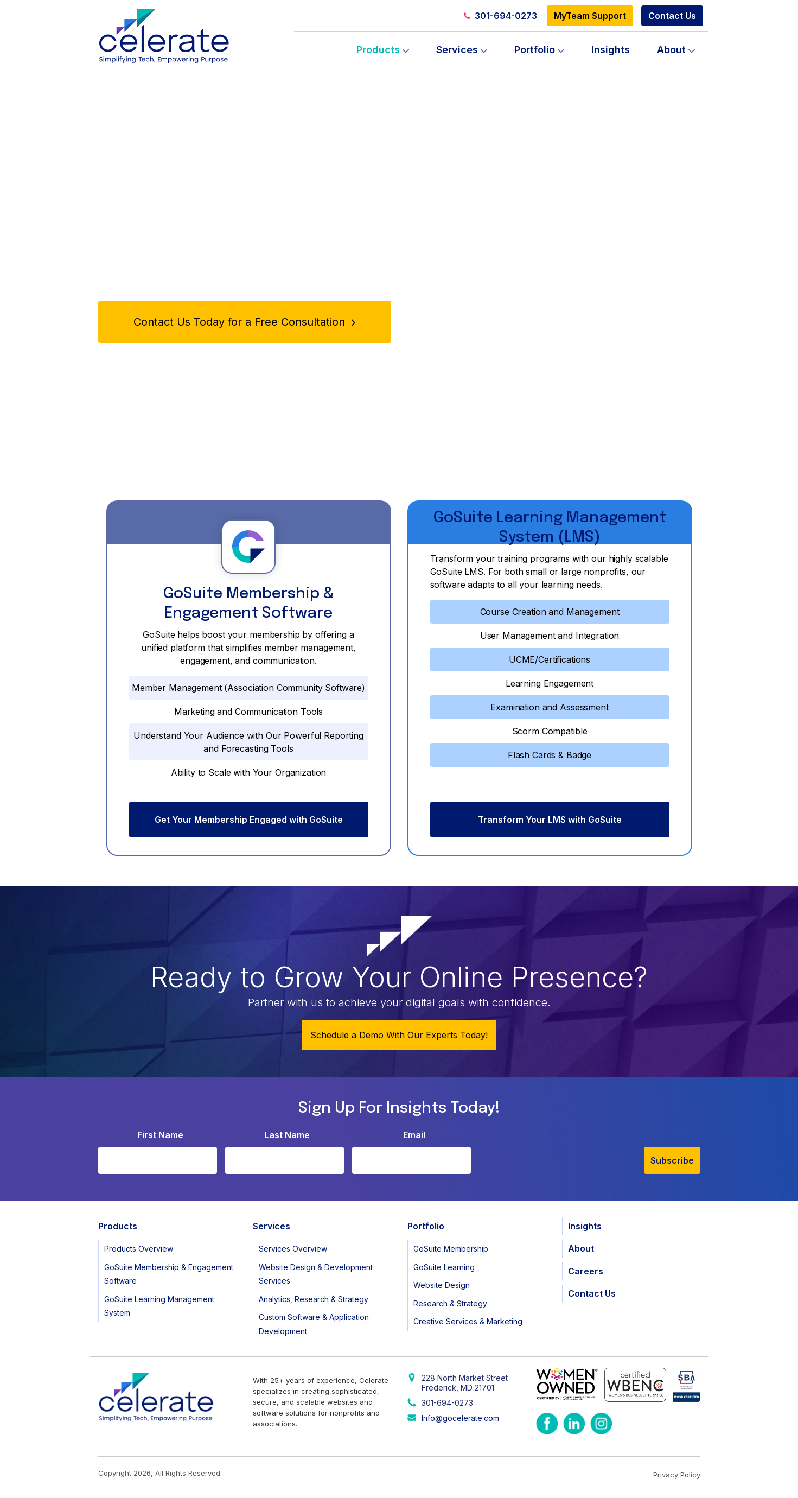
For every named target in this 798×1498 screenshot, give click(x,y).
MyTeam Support (590, 15)
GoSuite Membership (450, 1248)
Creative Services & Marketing (467, 1321)
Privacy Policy (676, 1474)
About (671, 49)
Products (378, 49)
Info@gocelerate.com (460, 1418)
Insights (610, 49)
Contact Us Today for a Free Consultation (244, 321)
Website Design (441, 1285)
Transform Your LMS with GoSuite (550, 819)
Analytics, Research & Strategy (313, 1299)
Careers (585, 1271)
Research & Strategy (450, 1303)
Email (414, 1134)
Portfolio (534, 49)
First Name (160, 1134)
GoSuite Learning (444, 1267)
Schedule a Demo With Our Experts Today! (399, 1035)
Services (457, 49)
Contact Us (672, 15)
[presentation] (561, 1153)
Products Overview (138, 1248)
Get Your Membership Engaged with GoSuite (249, 819)
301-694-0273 (500, 15)
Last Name (287, 1134)
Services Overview (293, 1248)
